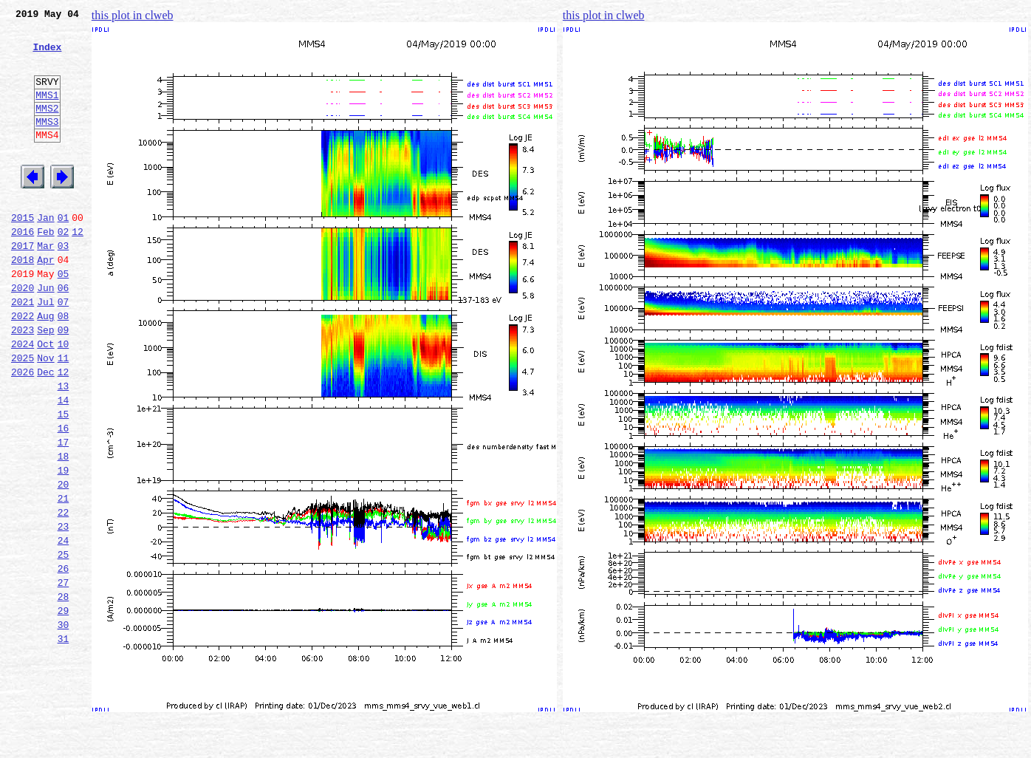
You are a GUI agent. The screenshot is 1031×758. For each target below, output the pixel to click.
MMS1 (46, 112)
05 (63, 317)
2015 (22, 252)
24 (63, 626)
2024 (22, 399)
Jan (45, 252)
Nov (45, 415)
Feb (45, 269)
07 (63, 350)
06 (63, 334)
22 (63, 594)
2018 (22, 301)
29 (63, 707)
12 (77, 269)
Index (46, 55)
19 (63, 545)
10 (63, 399)
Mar (45, 285)
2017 (22, 285)
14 (63, 464)
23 (63, 610)
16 (63, 496)
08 (63, 366)
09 (63, 382)
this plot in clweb (133, 15)
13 (63, 447)
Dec (45, 431)
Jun (45, 334)
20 (63, 561)
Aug (45, 366)
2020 (22, 334)
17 (63, 512)
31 (63, 740)
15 (63, 480)
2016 (22, 269)
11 (63, 415)
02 (63, 269)
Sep (45, 382)
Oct (45, 399)
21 (63, 577)
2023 (22, 382)
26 (63, 659)
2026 (22, 431)
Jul (45, 350)
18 (63, 529)
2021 (22, 350)
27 (63, 675)
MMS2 (46, 127)
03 (63, 285)
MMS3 (46, 143)
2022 (22, 366)
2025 (22, 415)
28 (63, 691)
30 (63, 724)
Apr (45, 301)
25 (63, 642)
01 (63, 252)
